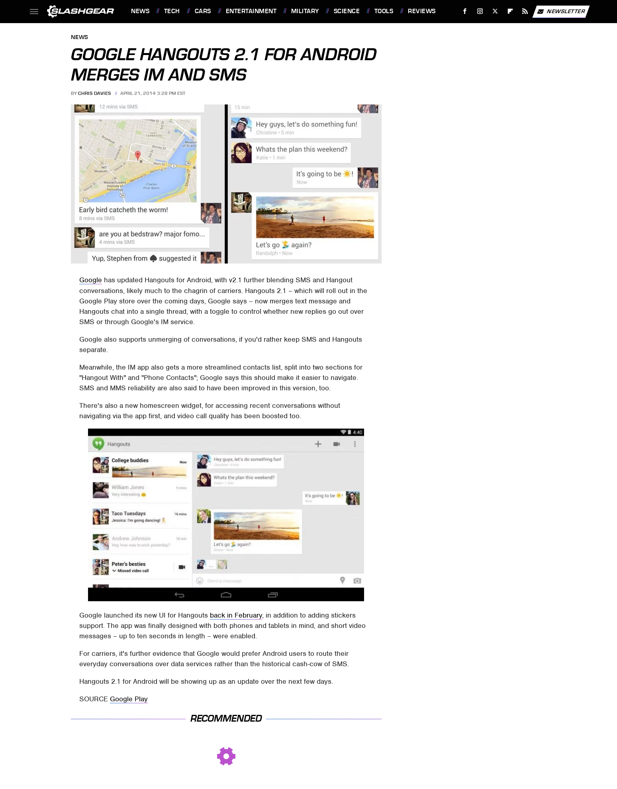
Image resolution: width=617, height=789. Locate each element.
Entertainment (251, 11)
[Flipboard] (510, 11)
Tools (384, 11)
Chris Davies (94, 93)
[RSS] (525, 11)
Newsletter (561, 11)
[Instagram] (480, 11)
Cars (203, 11)
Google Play (129, 699)
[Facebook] (465, 11)
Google (90, 279)
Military (305, 11)
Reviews (422, 11)
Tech (172, 11)
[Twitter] (495, 11)
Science (347, 11)
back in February (236, 615)
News (140, 11)
